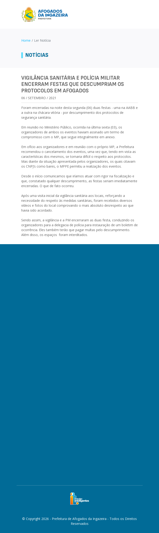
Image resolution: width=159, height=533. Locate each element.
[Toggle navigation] (136, 14)
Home (26, 40)
